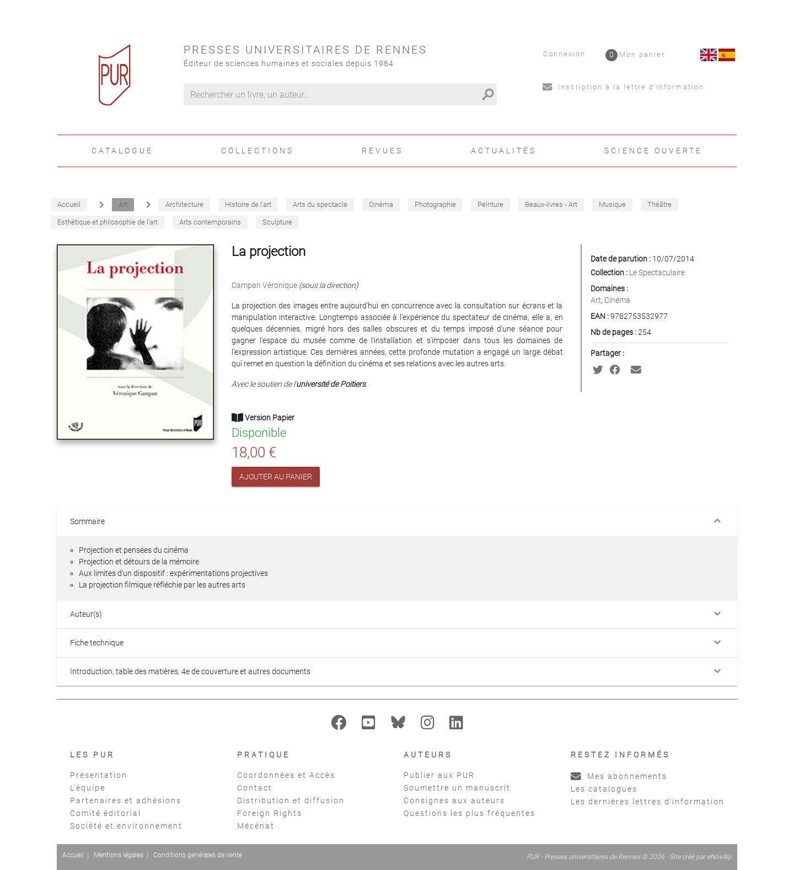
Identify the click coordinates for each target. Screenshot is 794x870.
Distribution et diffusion (291, 800)
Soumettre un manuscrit (457, 787)
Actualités (504, 150)
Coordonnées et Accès (286, 775)
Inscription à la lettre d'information (623, 87)
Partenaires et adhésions (125, 800)
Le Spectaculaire (657, 272)
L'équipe (87, 787)
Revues (382, 150)
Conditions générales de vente (197, 855)
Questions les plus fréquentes (469, 813)
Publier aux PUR (439, 775)
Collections (257, 150)
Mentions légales (118, 855)
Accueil (73, 855)
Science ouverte (653, 150)
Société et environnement (126, 825)
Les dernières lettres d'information (648, 801)
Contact (254, 787)
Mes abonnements (619, 776)
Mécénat (256, 825)
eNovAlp (719, 857)
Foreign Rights (269, 813)
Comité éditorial (105, 813)
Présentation (98, 775)
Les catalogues (604, 788)
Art (596, 300)
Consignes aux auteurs (454, 800)
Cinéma (617, 300)
